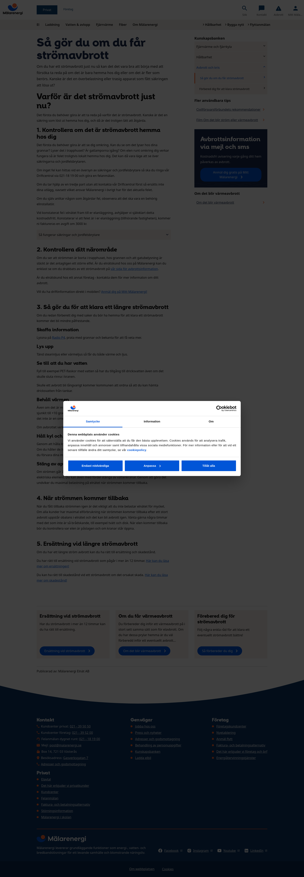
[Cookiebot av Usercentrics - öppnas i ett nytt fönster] (219, 408)
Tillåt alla (208, 465)
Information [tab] (152, 421)
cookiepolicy (136, 450)
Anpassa (152, 465)
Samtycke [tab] (93, 421)
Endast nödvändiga (95, 465)
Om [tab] (211, 421)
